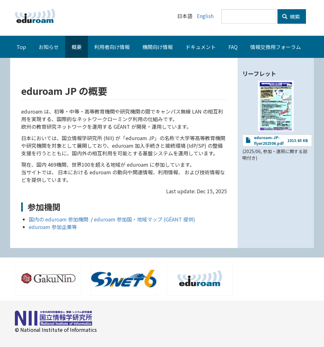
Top (21, 46)
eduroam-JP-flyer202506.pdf (269, 140)
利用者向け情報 (112, 46)
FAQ (233, 46)
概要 (77, 46)
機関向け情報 (157, 46)
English (205, 16)
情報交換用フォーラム (275, 46)
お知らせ (49, 46)
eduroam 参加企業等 (53, 226)
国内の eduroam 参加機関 (59, 219)
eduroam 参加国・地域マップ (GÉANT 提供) (144, 219)
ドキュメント (200, 46)
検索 (291, 16)
